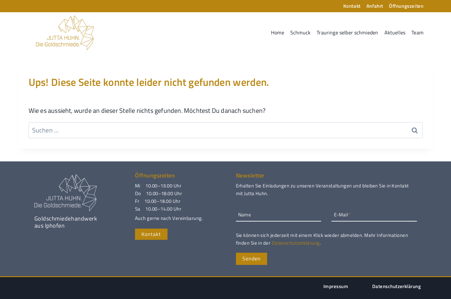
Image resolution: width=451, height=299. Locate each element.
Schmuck (300, 32)
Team (417, 32)
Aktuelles (394, 32)
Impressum (335, 286)
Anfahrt (374, 6)
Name (244, 214)
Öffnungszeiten (406, 6)
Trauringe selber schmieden (347, 32)
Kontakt (352, 6)
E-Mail (342, 214)
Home (277, 32)
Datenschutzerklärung (296, 243)
